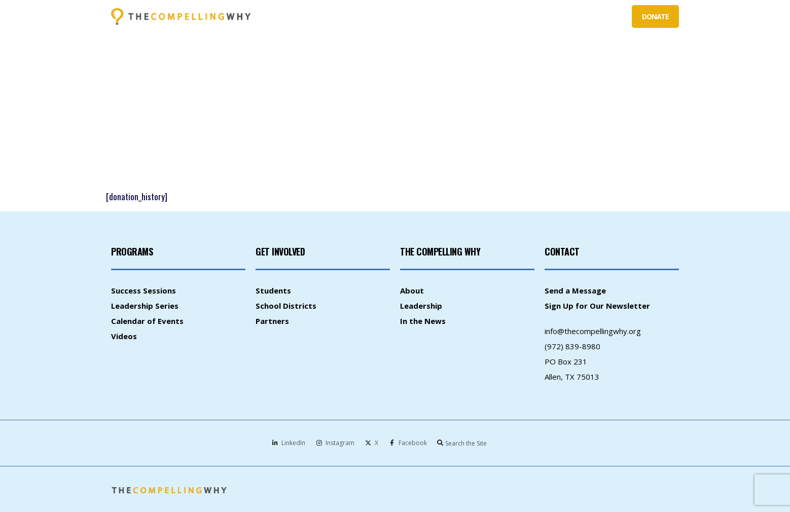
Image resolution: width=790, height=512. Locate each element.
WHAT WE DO (377, 17)
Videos (124, 336)
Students (273, 290)
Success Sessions (143, 290)
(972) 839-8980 (572, 346)
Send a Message (575, 290)
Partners (272, 321)
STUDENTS (432, 17)
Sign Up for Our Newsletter (597, 306)
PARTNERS (551, 17)
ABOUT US (602, 17)
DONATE (655, 16)
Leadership (421, 306)
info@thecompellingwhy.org (593, 331)
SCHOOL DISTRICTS (492, 16)
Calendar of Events (147, 321)
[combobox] (478, 443)
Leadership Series (144, 306)
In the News (423, 321)
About (412, 290)
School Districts (286, 306)
